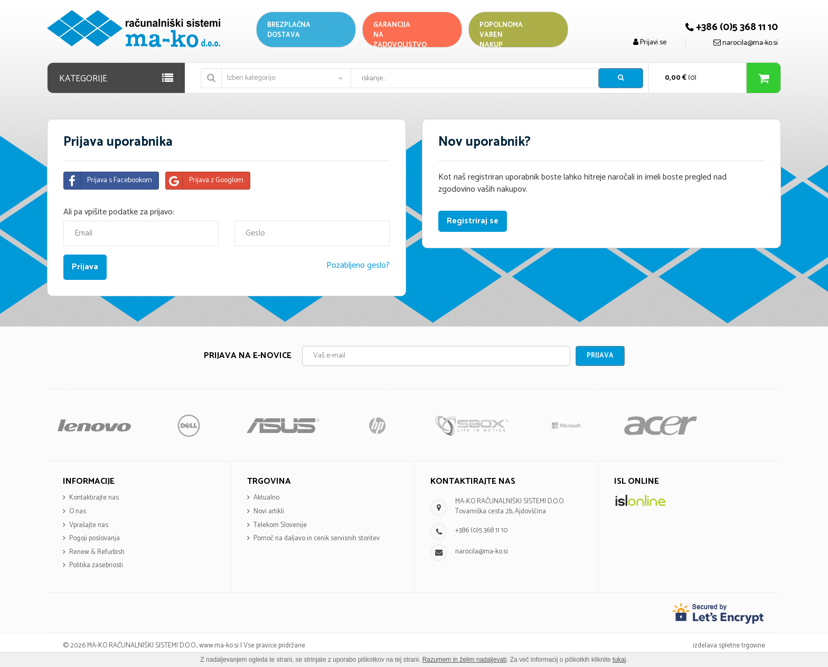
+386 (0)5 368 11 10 (481, 530)
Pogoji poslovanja (94, 538)
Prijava (600, 355)
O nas (77, 511)
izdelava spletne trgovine (729, 645)
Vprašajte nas (88, 525)
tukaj (619, 659)
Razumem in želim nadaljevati (464, 659)
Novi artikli (268, 511)
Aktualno (266, 497)
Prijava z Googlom (204, 180)
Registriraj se (472, 221)
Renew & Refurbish (97, 552)
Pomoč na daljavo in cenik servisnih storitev (316, 538)
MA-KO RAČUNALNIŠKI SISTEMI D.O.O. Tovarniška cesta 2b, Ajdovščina (509, 506)
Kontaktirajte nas (94, 497)
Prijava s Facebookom (108, 180)
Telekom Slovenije (280, 525)
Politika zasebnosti (96, 565)
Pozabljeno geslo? (358, 265)
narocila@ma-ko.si (481, 551)
